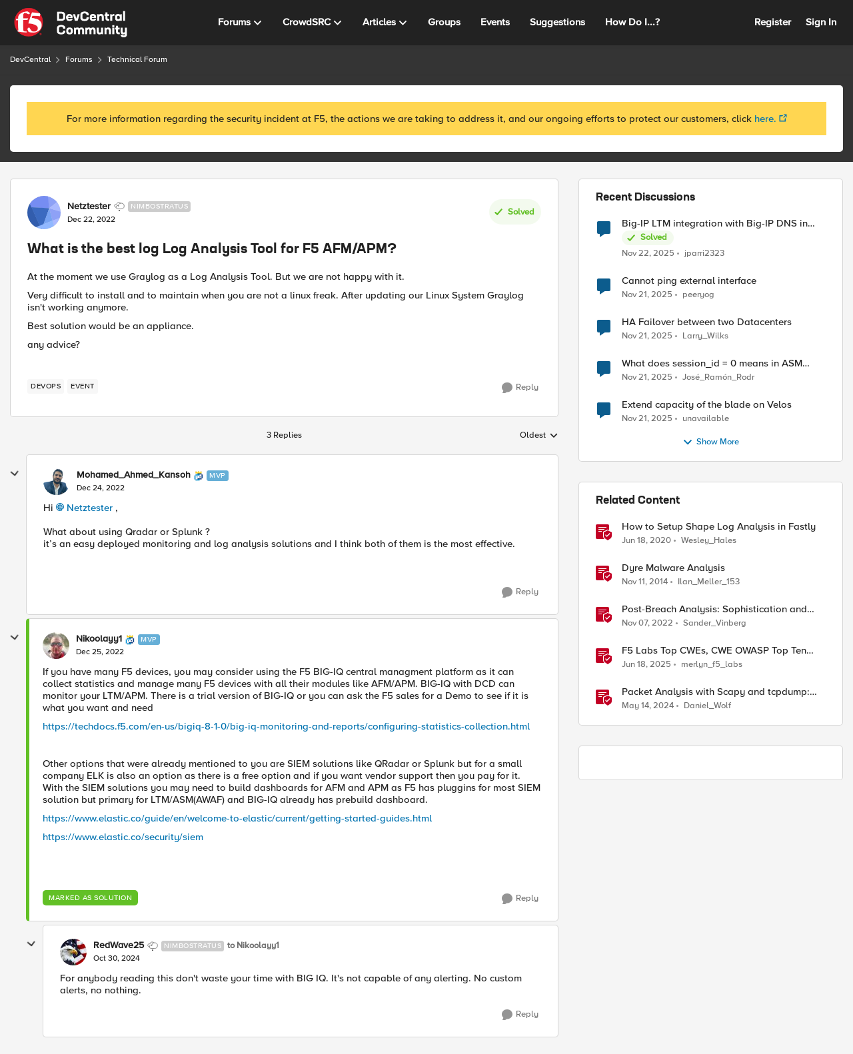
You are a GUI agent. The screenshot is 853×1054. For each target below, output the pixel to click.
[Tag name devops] (45, 386)
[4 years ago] (647, 623)
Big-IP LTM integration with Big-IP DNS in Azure (715, 223)
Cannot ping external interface (689, 280)
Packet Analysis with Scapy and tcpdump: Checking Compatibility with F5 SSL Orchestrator (716, 692)
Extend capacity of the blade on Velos (707, 404)
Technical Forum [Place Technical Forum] (137, 60)
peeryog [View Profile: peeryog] (698, 295)
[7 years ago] (646, 541)
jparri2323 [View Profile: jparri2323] (704, 253)
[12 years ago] (645, 582)
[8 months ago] (648, 253)
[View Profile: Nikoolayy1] (56, 645)
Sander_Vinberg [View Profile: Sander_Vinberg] (714, 623)
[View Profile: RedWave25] (73, 952)
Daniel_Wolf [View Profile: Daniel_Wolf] (707, 706)
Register (772, 22)
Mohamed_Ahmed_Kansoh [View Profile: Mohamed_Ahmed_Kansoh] (134, 475)
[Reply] (520, 387)
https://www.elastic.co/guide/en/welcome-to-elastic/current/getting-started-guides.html (237, 818)
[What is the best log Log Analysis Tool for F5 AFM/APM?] (101, 488)
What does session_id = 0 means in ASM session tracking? (712, 363)
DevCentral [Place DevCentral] (30, 60)
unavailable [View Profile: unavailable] (705, 419)
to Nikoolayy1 (253, 946)
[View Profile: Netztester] (44, 212)
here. (765, 119)
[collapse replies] (15, 474)
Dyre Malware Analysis (673, 568)
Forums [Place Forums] (79, 60)
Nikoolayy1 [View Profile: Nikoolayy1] (99, 639)
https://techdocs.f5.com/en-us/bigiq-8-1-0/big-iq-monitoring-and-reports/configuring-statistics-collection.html (286, 726)
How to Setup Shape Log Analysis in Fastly (719, 526)
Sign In (821, 22)
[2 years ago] (646, 665)
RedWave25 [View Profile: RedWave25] (118, 945)
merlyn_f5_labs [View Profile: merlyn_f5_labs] (711, 665)
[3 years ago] (648, 706)
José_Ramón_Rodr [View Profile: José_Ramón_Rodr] (718, 377)
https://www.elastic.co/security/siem (123, 837)
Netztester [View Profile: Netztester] (89, 206)
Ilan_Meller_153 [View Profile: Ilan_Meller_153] (709, 582)
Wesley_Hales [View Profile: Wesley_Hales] (708, 541)
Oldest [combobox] (539, 435)
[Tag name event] (82, 386)
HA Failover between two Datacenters (707, 322)
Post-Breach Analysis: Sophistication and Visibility (714, 609)
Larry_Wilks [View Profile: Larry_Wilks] (705, 336)
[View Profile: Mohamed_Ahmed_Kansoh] (56, 481)
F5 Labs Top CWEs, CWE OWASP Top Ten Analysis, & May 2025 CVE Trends (714, 650)
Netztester (90, 508)
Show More (710, 442)
